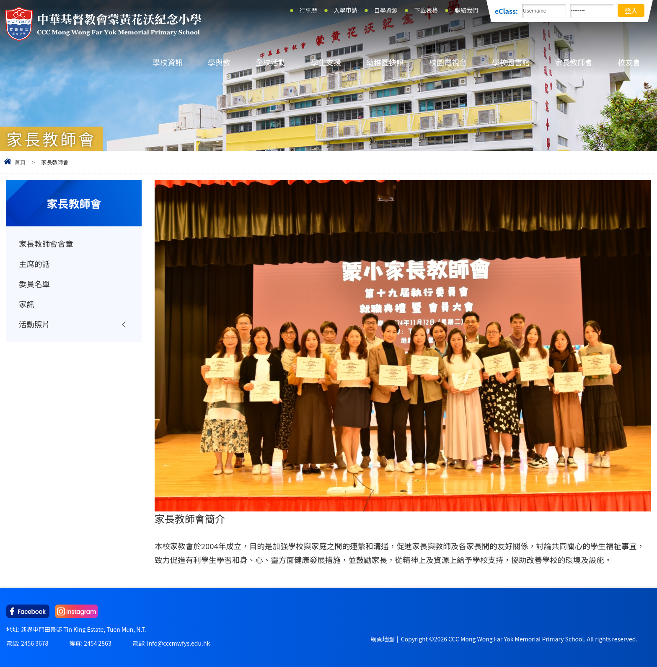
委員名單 (34, 283)
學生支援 (326, 62)
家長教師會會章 (46, 243)
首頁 (20, 162)
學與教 (219, 62)
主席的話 (34, 263)
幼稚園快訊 (385, 62)
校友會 (629, 62)
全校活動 (271, 62)
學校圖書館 (511, 62)
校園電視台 (448, 62)
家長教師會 (573, 62)
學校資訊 (168, 62)
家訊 (26, 303)
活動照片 (34, 324)
